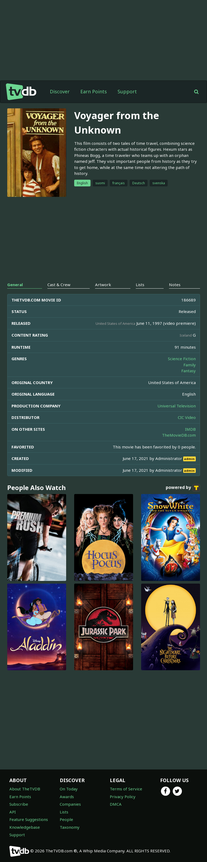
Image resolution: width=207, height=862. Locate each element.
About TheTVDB (24, 788)
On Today (69, 788)
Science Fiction (182, 358)
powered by (183, 488)
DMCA (116, 804)
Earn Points (93, 91)
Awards (67, 796)
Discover (60, 91)
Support (127, 91)
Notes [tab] (174, 284)
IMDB (190, 429)
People (66, 819)
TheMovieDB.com (179, 435)
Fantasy (188, 370)
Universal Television (176, 405)
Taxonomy (70, 827)
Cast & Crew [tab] (58, 284)
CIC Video (187, 417)
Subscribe (18, 804)
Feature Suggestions (28, 819)
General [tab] (15, 284)
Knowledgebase (24, 827)
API (12, 812)
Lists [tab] (140, 284)
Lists (64, 812)
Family (189, 364)
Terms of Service (126, 788)
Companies (70, 804)
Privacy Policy (123, 796)
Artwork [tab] (103, 284)
